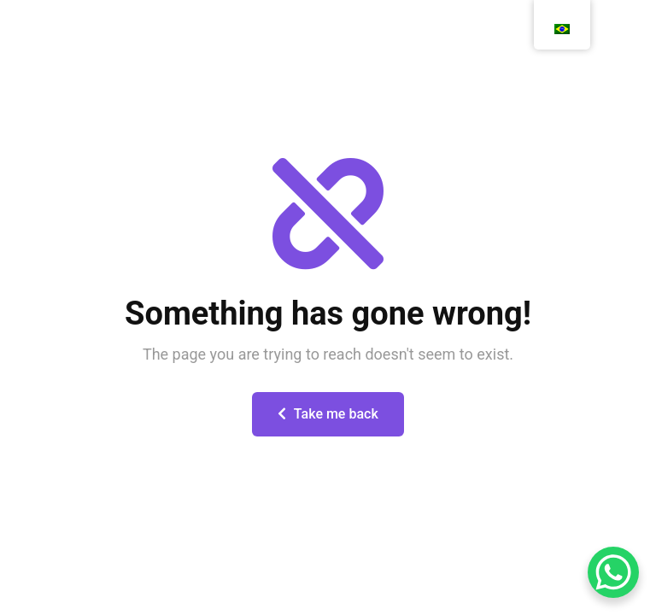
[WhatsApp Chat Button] (613, 572)
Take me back (328, 414)
